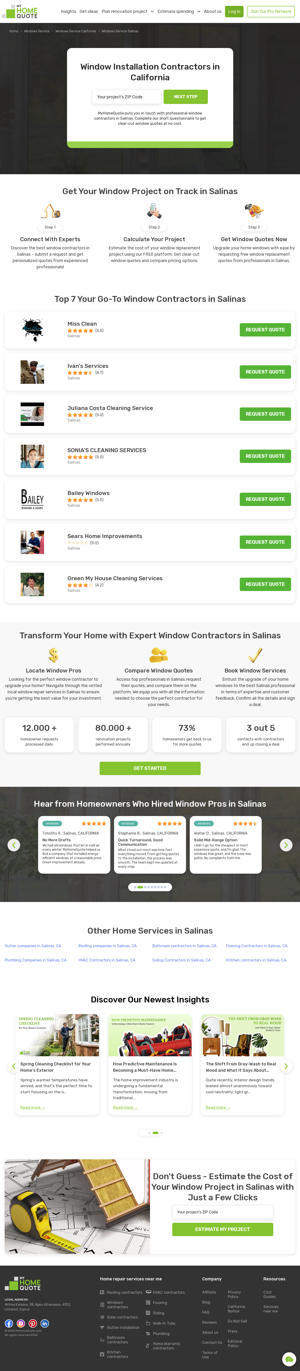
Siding (155, 1313)
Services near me (270, 1308)
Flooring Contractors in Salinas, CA (257, 946)
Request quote (265, 330)
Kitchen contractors (114, 1354)
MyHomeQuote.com (28, 1330)
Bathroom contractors (114, 1339)
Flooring (156, 1303)
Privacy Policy (234, 1294)
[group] (57, 1064)
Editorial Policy (235, 1343)
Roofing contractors (121, 1292)
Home (13, 31)
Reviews (209, 1322)
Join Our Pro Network (271, 11)
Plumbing (158, 1333)
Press (232, 1331)
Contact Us (212, 1342)
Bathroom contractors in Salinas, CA (184, 946)
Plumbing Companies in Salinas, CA (36, 960)
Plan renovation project (128, 11)
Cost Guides (269, 1294)
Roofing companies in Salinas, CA (108, 946)
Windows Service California (75, 31)
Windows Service (36, 31)
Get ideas (89, 11)
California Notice (236, 1308)
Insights (68, 11)
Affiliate (209, 1292)
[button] (135, 887)
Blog (206, 1302)
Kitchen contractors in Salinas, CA (256, 960)
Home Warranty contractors (163, 1345)
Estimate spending (179, 11)
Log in (234, 11)
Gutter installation (120, 1327)
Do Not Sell (237, 1321)
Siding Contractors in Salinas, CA (181, 960)
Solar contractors (119, 1317)
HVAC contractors (165, 1292)
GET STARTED (150, 768)
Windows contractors (114, 1304)
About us (212, 11)
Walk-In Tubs (160, 1323)
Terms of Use (210, 1354)
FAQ (205, 1312)
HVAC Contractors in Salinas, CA (107, 960)
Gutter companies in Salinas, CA (33, 946)
